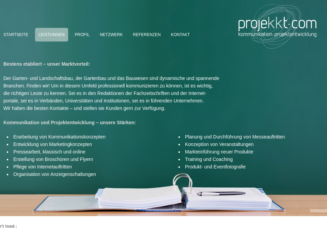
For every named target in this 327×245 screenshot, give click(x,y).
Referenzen (146, 34)
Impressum (318, 210)
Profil (82, 34)
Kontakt (180, 34)
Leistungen (51, 34)
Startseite (15, 34)
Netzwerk (111, 34)
